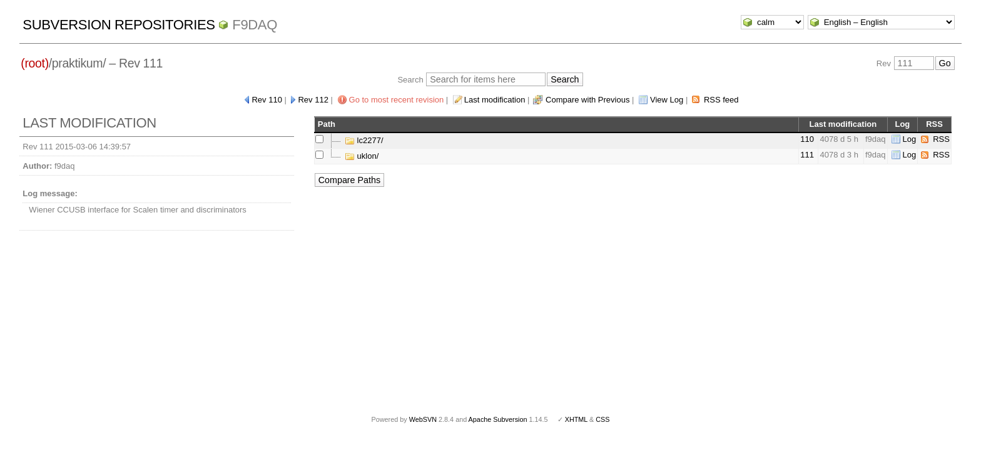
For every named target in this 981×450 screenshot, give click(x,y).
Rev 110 (267, 99)
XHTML (576, 419)
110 (807, 139)
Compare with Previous (587, 99)
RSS (941, 139)
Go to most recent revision (396, 99)
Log (910, 139)
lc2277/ (364, 140)
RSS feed (721, 99)
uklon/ (362, 156)
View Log (666, 99)
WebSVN (423, 419)
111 (807, 154)
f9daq (254, 24)
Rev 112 (313, 99)
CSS (602, 419)
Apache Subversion (498, 419)
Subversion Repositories (119, 24)
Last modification (495, 99)
